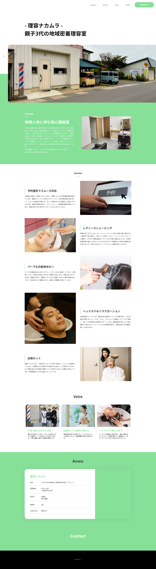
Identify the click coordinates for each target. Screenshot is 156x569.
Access (129, 5)
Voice (121, 5)
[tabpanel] (82, 74)
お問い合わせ (144, 5)
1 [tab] (4, 56)
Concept (104, 5)
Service (113, 5)
